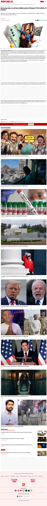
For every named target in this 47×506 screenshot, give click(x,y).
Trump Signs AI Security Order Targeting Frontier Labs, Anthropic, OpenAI (14, 276)
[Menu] (45, 1)
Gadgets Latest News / (10, 4)
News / (1, 4)
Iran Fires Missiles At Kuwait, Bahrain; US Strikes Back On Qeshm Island (14, 186)
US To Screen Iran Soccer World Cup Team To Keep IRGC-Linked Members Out (15, 366)
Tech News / (4, 4)
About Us (2, 476)
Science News (3, 446)
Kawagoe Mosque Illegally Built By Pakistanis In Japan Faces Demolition (14, 246)
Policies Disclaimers (23, 476)
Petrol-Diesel (40, 476)
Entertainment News (4, 157)
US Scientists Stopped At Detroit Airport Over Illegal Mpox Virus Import (14, 216)
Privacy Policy (12, 476)
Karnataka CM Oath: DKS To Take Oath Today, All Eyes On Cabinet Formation (16, 432)
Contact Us (7, 476)
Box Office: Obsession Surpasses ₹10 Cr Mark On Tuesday (12, 438)
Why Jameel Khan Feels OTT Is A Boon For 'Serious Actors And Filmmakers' (15, 156)
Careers (36, 476)
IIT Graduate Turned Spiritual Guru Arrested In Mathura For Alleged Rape (14, 336)
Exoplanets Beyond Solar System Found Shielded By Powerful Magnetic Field (16, 444)
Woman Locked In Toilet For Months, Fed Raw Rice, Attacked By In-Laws (14, 396)
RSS (33, 476)
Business (35, 51)
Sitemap (17, 476)
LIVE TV (42, 1)
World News (3, 187)
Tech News (2, 20)
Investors (29, 476)
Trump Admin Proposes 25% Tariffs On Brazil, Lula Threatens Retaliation (14, 306)
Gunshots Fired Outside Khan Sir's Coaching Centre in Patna (12, 426)
